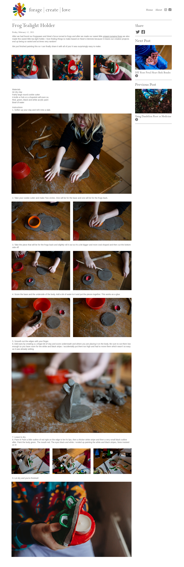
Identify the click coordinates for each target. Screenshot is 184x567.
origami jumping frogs (112, 36)
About (158, 10)
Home (150, 10)
